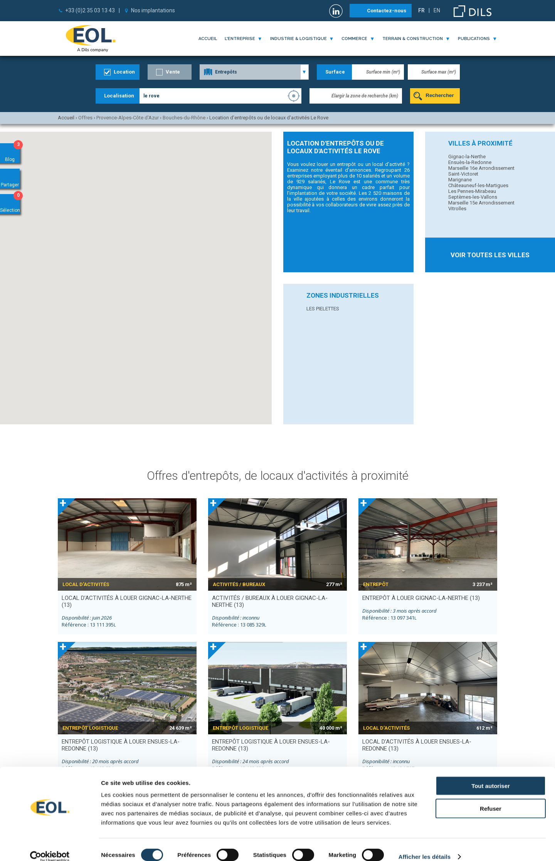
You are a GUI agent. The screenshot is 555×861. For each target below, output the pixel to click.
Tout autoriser (490, 775)
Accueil (207, 38)
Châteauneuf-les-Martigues (478, 185)
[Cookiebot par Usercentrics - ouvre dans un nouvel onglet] (50, 846)
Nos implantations (153, 10)
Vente (173, 72)
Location (124, 72)
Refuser (490, 797)
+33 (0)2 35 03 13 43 (90, 10)
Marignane (460, 180)
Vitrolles (457, 208)
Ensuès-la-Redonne (469, 162)
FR (421, 10)
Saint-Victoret (463, 174)
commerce (354, 38)
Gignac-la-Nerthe (467, 156)
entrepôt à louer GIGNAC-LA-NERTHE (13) (421, 598)
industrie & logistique (298, 38)
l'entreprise (240, 38)
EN (437, 10)
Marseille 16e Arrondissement (481, 168)
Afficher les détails (425, 846)
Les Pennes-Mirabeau (472, 191)
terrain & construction (412, 38)
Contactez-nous (386, 10)
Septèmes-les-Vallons (472, 197)
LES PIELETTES (322, 309)
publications (474, 38)
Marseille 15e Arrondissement (481, 203)
